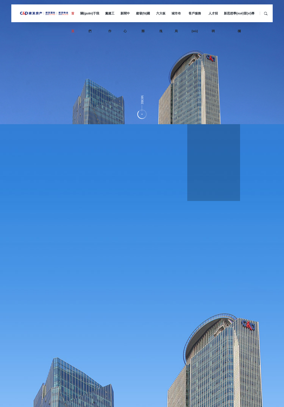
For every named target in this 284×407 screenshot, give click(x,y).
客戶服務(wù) (195, 17)
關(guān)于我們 (89, 17)
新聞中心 (125, 17)
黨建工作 (109, 17)
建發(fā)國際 (143, 17)
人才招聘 (213, 17)
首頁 (72, 17)
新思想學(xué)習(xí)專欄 (239, 17)
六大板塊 (161, 17)
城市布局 (176, 17)
